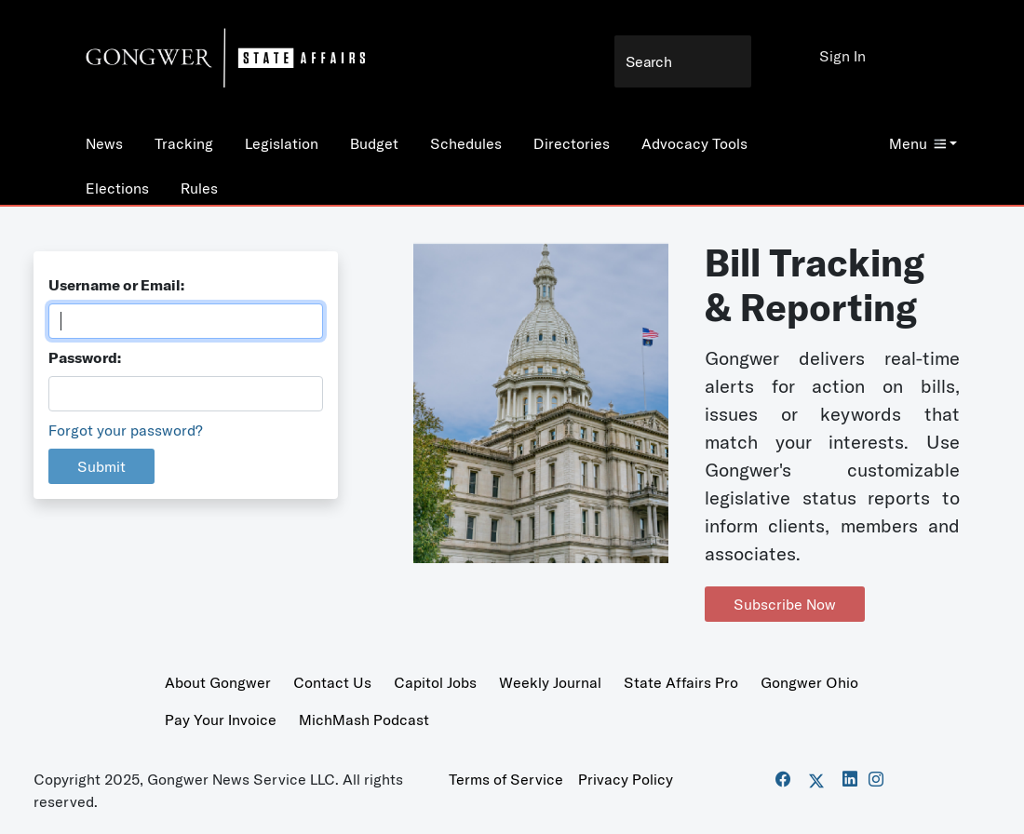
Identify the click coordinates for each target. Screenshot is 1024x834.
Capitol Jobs (435, 682)
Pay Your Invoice (220, 719)
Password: (84, 357)
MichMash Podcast (364, 719)
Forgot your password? (125, 430)
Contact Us (332, 682)
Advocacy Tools (694, 143)
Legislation (281, 143)
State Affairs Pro (681, 682)
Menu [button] (917, 143)
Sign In (842, 56)
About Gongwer (218, 682)
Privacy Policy (625, 779)
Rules (199, 188)
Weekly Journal (550, 682)
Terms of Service (506, 779)
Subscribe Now (785, 604)
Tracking (184, 143)
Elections (117, 188)
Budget (374, 143)
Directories (571, 143)
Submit (101, 466)
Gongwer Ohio (809, 682)
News (104, 143)
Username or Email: (116, 285)
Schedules (466, 143)
